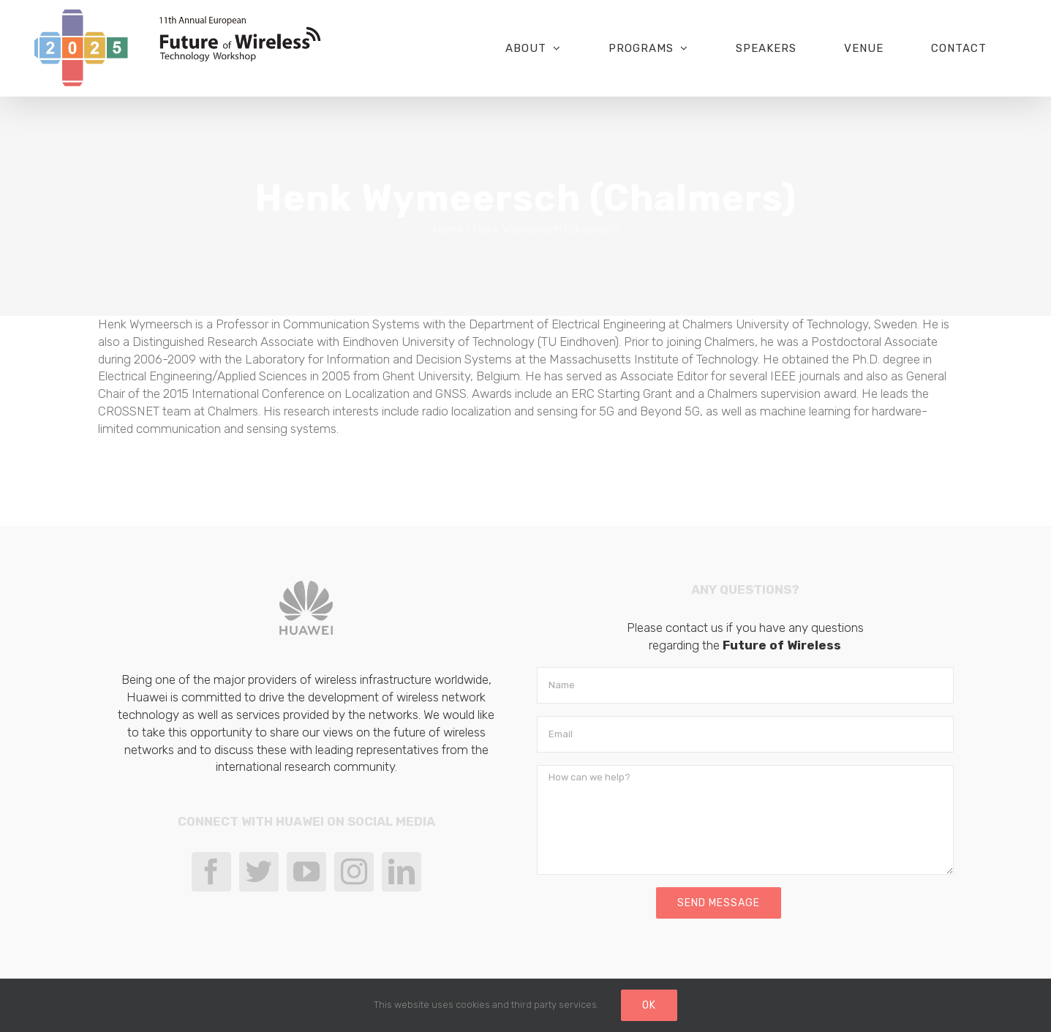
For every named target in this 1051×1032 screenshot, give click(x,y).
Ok (649, 1005)
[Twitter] (259, 872)
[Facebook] (211, 872)
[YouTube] (306, 872)
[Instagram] (354, 872)
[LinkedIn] (401, 872)
